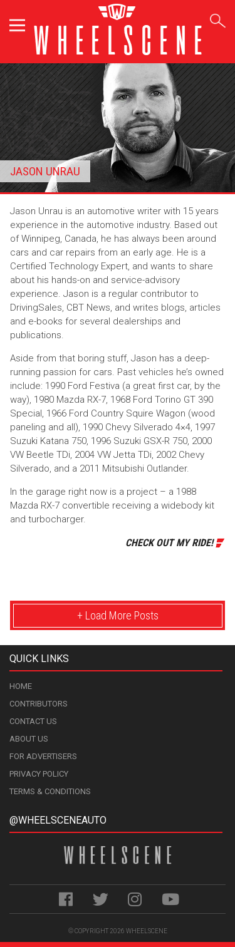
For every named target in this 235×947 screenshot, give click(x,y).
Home (20, 686)
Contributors (38, 703)
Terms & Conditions (50, 791)
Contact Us (33, 721)
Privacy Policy (38, 774)
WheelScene (146, 931)
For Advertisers (43, 756)
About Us (28, 738)
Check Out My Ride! (169, 543)
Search (218, 18)
